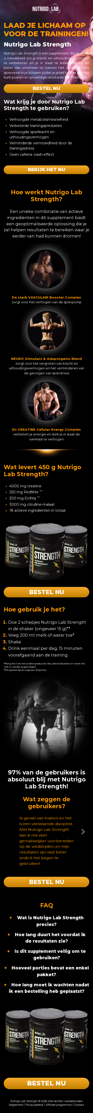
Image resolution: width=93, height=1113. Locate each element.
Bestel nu (46, 88)
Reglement (16, 1105)
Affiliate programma (59, 1105)
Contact (79, 1105)
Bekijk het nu (46, 169)
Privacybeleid (34, 1105)
